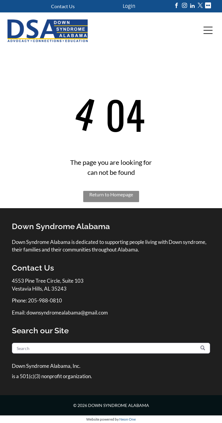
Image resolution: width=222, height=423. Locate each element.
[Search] (111, 348)
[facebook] (176, 6)
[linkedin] (192, 6)
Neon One (127, 419)
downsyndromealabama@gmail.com (67, 312)
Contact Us (63, 6)
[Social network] (208, 6)
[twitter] (200, 6)
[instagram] (184, 6)
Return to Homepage (111, 194)
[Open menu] (208, 30)
